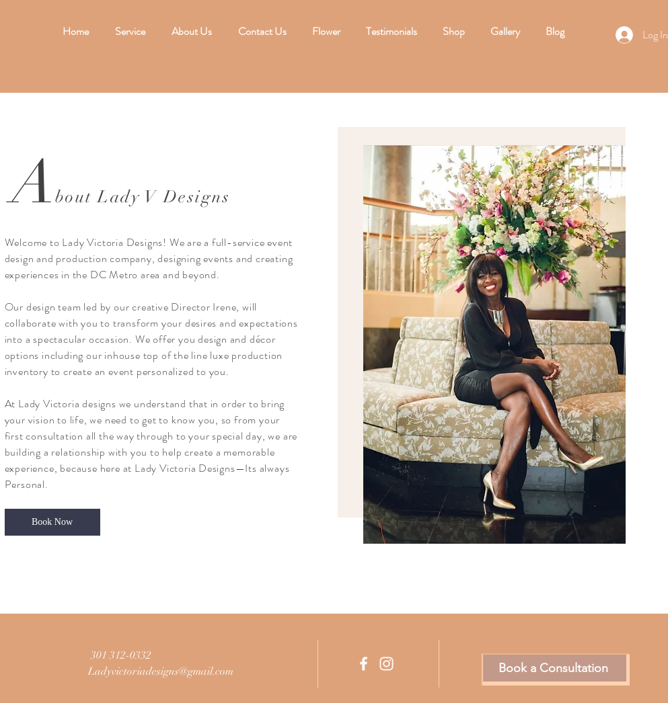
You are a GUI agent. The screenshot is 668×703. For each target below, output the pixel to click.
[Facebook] (364, 664)
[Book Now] (52, 522)
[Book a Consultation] (554, 668)
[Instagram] (386, 664)
